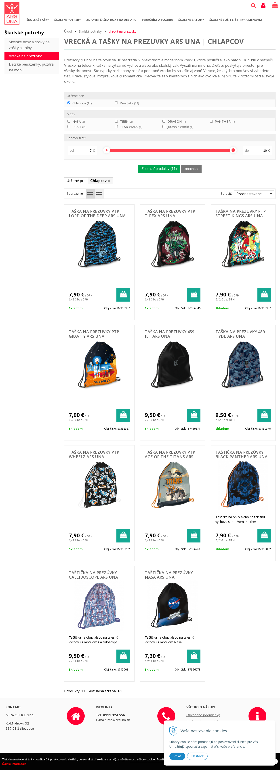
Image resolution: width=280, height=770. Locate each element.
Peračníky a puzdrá (157, 20)
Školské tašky (38, 20)
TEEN (126, 121)
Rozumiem (264, 766)
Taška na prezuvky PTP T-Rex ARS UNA (170, 213)
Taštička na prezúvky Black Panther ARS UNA (241, 454)
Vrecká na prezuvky (25, 56)
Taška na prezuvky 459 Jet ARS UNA (169, 334)
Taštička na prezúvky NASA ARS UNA (169, 575)
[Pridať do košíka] (123, 295)
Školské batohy (191, 20)
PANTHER (225, 121)
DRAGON (176, 121)
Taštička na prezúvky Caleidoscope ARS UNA (93, 575)
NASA (78, 121)
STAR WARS (131, 126)
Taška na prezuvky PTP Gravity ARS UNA (94, 334)
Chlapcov (82, 103)
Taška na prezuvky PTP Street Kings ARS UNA (240, 213)
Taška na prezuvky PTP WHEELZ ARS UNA (94, 454)
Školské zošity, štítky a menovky (236, 20)
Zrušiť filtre (191, 169)
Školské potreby (67, 20)
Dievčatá (129, 103)
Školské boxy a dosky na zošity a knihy (29, 44)
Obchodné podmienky (203, 715)
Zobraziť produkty (159, 169)
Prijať (177, 756)
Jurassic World (180, 126)
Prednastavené (249, 193)
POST (78, 126)
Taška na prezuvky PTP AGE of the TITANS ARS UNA (170, 456)
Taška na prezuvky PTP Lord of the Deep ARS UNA (97, 213)
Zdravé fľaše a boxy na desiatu (111, 20)
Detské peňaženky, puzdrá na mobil (31, 67)
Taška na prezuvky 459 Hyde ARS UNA (240, 334)
